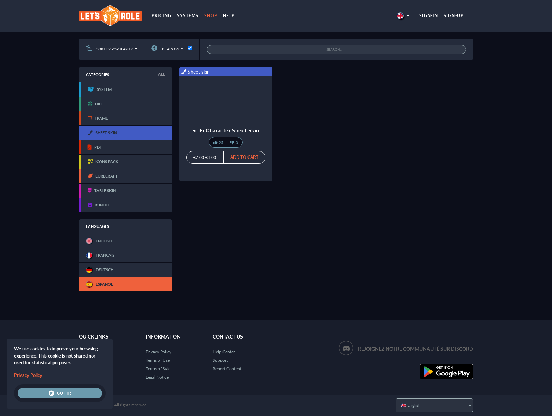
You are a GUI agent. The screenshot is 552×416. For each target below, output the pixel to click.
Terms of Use (158, 360)
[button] (403, 15)
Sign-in (428, 15)
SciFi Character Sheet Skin (225, 130)
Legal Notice (157, 377)
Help (228, 15)
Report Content (227, 368)
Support (220, 360)
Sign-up (453, 15)
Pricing (161, 15)
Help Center (224, 351)
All (161, 74)
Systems (188, 15)
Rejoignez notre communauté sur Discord (415, 349)
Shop (210, 15)
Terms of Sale (158, 368)
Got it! (60, 393)
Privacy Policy (158, 351)
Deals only (167, 49)
